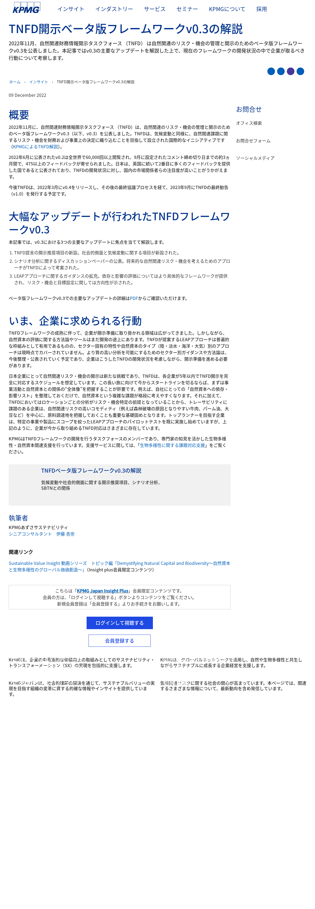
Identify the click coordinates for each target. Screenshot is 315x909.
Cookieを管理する (207, 882)
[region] (157, 882)
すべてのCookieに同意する (253, 882)
